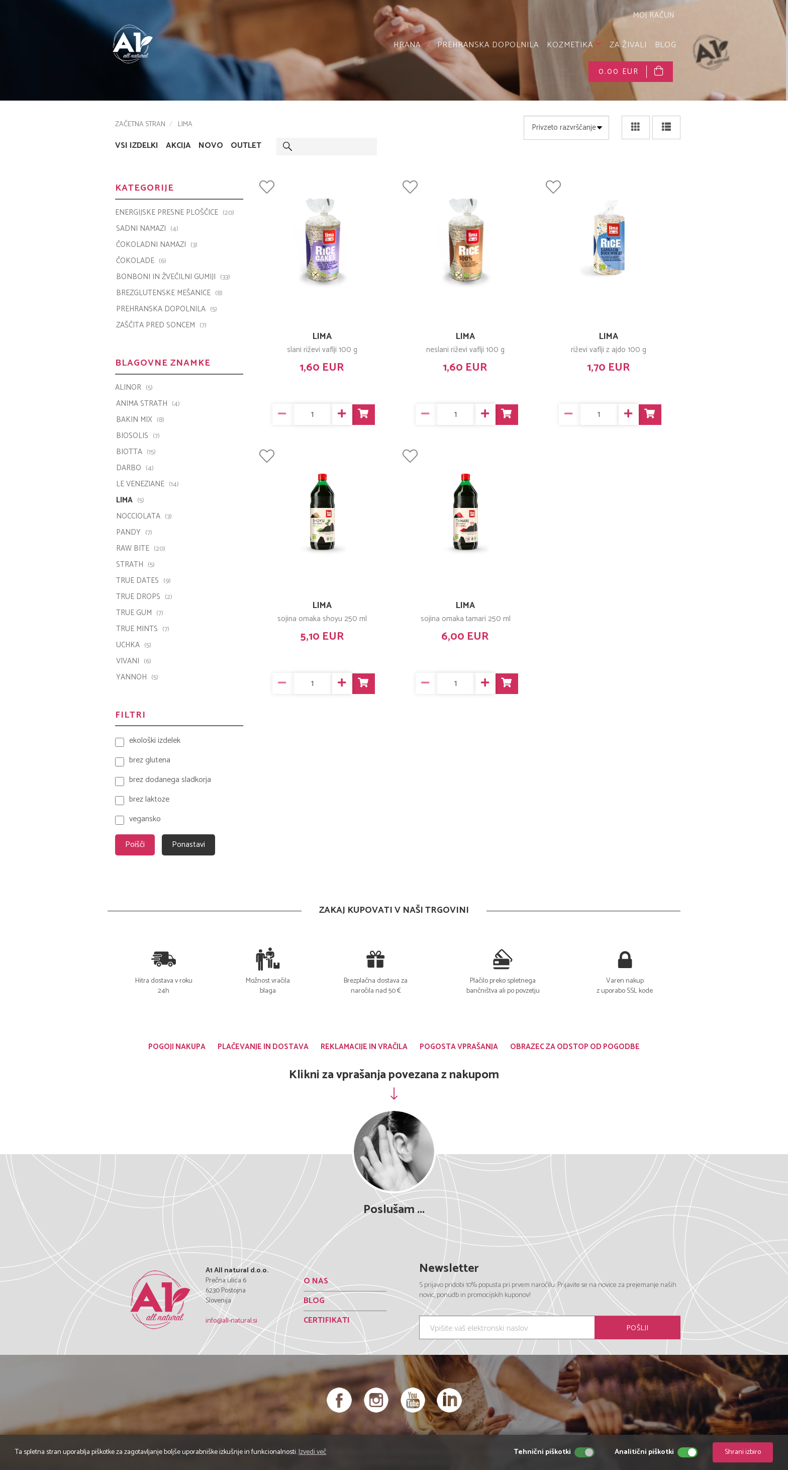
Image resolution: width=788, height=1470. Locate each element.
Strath (135, 564)
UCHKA (133, 645)
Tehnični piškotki (542, 1452)
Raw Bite (140, 548)
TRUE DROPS (144, 596)
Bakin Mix (140, 419)
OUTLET (246, 145)
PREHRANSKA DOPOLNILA (488, 45)
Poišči (135, 844)
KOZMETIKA (574, 45)
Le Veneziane (147, 484)
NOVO (211, 145)
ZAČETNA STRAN (140, 124)
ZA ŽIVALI (628, 45)
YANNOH (137, 677)
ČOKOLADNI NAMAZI (157, 244)
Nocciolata (144, 516)
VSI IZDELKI (136, 145)
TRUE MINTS (142, 629)
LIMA (322, 336)
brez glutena (149, 760)
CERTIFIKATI (327, 1320)
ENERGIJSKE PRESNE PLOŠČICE (174, 212)
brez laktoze (149, 800)
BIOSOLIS (138, 436)
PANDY (134, 532)
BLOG (665, 45)
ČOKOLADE (141, 261)
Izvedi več (312, 1452)
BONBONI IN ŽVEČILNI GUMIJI (173, 277)
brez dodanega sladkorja (170, 780)
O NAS (316, 1281)
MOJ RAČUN (652, 15)
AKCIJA (178, 145)
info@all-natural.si (231, 1321)
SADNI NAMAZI (147, 228)
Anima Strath (148, 403)
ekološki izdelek (154, 741)
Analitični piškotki (644, 1452)
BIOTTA (136, 452)
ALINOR (134, 387)
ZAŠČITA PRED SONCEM (161, 325)
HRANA (411, 45)
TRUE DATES (143, 580)
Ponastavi (188, 844)
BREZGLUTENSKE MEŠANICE (169, 293)
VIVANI (133, 661)
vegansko (145, 819)
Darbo (135, 468)
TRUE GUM (139, 613)
